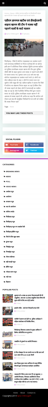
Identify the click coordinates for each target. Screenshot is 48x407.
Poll (8, 181)
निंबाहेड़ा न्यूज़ (10, 247)
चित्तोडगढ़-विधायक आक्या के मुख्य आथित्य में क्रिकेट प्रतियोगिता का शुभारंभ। (27, 331)
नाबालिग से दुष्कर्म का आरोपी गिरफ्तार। (25, 341)
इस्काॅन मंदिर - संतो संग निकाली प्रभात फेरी (26, 308)
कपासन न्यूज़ (10, 201)
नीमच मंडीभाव (10, 257)
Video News (11, 186)
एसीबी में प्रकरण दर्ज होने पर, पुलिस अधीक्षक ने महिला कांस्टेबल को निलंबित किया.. (28, 320)
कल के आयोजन (11, 206)
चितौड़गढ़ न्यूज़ (10, 216)
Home (6, 13)
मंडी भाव (8, 277)
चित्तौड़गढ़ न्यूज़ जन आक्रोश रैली (15, 226)
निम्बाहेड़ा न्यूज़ (10, 252)
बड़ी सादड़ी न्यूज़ (10, 262)
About (22, 393)
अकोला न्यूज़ (10, 191)
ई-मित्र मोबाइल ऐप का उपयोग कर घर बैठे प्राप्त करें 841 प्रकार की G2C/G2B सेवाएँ (29, 353)
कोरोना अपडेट (10, 211)
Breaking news (13, 171)
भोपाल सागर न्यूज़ (11, 272)
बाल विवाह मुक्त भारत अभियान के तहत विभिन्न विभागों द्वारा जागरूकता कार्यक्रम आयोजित (28, 364)
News (12, 13)
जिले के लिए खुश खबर (13, 237)
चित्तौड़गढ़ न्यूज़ (10, 221)
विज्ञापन (8, 282)
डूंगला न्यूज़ (9, 242)
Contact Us (31, 393)
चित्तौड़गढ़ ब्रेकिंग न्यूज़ (12, 232)
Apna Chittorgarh (12, 34)
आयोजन (8, 196)
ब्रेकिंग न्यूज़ (9, 267)
